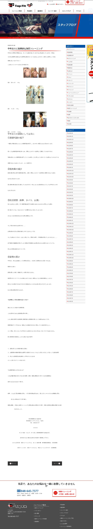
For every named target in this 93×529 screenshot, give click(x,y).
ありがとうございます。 (74, 117)
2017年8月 (70, 276)
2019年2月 (70, 248)
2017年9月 (70, 273)
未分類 (69, 124)
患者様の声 (70, 55)
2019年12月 (70, 223)
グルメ (69, 77)
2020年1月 (70, 220)
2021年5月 (70, 192)
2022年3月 (70, 161)
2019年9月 (70, 233)
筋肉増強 (70, 52)
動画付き (70, 68)
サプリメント (71, 49)
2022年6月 (70, 152)
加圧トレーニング (72, 108)
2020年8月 (70, 204)
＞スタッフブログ (63, 512)
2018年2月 (70, 270)
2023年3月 (70, 133)
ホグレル (70, 99)
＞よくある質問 (63, 523)
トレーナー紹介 (52, 12)
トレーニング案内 (17, 12)
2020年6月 (70, 211)
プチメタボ (70, 96)
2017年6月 (70, 282)
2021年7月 (70, 186)
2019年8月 (70, 236)
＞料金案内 (62, 504)
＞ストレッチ (37, 516)
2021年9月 (70, 179)
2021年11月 (70, 173)
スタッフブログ (66, 12)
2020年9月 (70, 201)
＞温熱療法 (36, 521)
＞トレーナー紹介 (63, 510)
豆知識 (69, 111)
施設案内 (40, 12)
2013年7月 (70, 298)
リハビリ (70, 102)
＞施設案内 (62, 507)
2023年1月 (70, 136)
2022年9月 (70, 142)
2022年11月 (70, 139)
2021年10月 (70, 176)
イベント (70, 74)
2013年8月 (70, 295)
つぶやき (70, 61)
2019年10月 (70, 229)
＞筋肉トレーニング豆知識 (40, 518)
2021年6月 (70, 189)
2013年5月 (70, 301)
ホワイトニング (72, 58)
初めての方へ (60, 5)
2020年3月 (70, 214)
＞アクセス (62, 515)
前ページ (13, 463)
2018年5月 (70, 264)
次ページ (57, 463)
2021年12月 (70, 170)
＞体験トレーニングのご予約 (66, 518)
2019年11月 (70, 226)
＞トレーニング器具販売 (65, 526)
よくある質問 (51, 5)
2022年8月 (70, 145)
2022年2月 (70, 164)
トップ (9, 37)
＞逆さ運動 (36, 513)
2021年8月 (70, 183)
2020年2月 (70, 217)
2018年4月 (70, 267)
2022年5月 (70, 155)
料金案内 (29, 12)
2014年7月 (70, 292)
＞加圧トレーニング (38, 508)
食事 (69, 114)
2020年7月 (70, 208)
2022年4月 (70, 158)
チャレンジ (70, 89)
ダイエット (70, 86)
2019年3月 (70, 245)
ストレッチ (70, 83)
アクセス (78, 12)
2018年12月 (70, 254)
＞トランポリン (37, 510)
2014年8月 (70, 289)
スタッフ (70, 80)
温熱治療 (70, 64)
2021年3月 (70, 195)
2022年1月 (70, 167)
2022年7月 (70, 148)
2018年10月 (70, 257)
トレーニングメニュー (73, 92)
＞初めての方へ (63, 521)
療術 (69, 120)
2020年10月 (70, 198)
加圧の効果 (70, 105)
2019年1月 (70, 251)
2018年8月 (70, 260)
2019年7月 (70, 239)
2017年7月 (70, 279)
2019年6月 (70, 242)
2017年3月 (70, 285)
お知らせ (70, 71)
